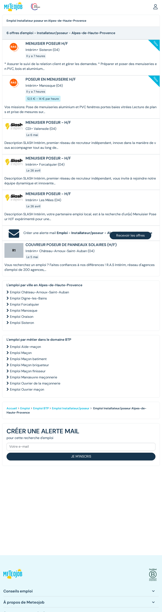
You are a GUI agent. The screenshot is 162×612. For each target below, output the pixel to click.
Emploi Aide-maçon (25, 347)
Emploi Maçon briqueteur (29, 365)
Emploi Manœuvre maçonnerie (33, 377)
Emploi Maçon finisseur (28, 371)
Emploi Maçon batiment (28, 359)
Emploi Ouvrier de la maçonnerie (35, 383)
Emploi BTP (41, 408)
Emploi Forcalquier (24, 304)
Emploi (25, 408)
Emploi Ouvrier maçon (27, 389)
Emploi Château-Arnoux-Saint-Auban (39, 292)
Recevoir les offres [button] (130, 235)
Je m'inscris (81, 456)
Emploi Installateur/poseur (70, 408)
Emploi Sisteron (22, 323)
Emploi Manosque (23, 310)
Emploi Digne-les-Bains (28, 298)
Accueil (12, 408)
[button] (155, 6)
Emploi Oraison (21, 316)
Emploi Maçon (21, 353)
